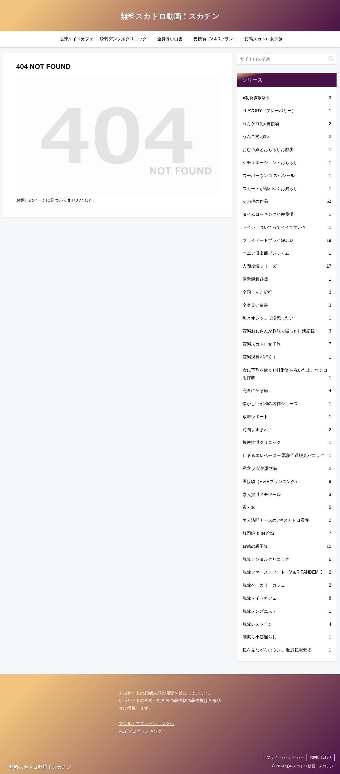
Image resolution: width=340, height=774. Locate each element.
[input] (287, 59)
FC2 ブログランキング (140, 731)
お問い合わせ (320, 757)
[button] (331, 59)
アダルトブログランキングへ (146, 723)
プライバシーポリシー (285, 757)
